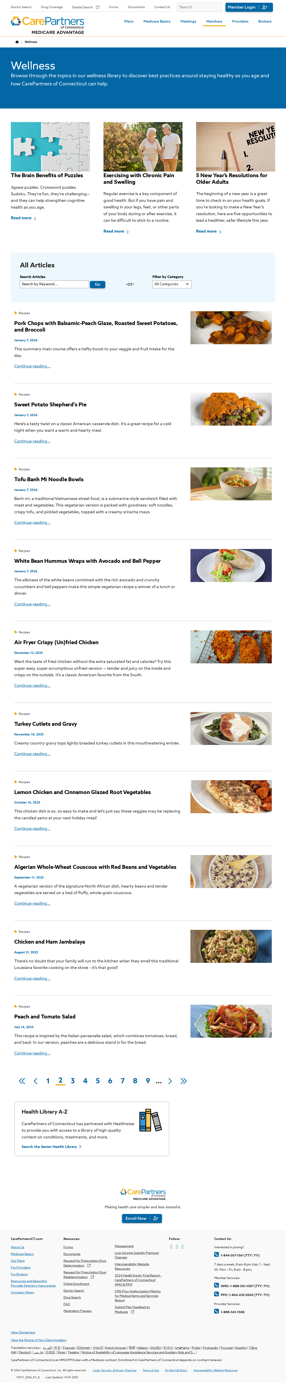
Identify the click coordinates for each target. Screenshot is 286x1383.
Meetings (188, 22)
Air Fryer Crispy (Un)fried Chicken (56, 642)
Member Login (242, 7)
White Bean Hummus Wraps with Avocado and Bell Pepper (87, 561)
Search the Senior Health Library (49, 1147)
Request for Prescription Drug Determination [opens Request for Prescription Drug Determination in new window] (84, 1263)
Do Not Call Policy (176, 1370)
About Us (17, 1247)
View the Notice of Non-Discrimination (38, 1340)
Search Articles (32, 277)
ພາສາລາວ (182, 1348)
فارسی (38, 1352)
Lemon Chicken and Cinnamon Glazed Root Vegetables (82, 792)
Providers (240, 22)
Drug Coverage (52, 7)
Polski (196, 1348)
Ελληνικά (83, 1348)
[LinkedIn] (183, 1247)
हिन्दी (132, 1348)
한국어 (168, 1348)
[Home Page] (47, 25)
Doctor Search (21, 7)
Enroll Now (136, 1219)
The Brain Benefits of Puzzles (47, 175)
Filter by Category (167, 277)
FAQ (66, 1304)
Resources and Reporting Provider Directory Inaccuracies (33, 1283)
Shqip (61, 1352)
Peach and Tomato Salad (45, 1017)
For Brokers (19, 1274)
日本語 (50, 1352)
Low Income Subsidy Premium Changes (137, 1255)
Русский (226, 1348)
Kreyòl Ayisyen (116, 1348)
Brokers (265, 22)
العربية (47, 1348)
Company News (22, 1292)
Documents (136, 7)
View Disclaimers (23, 1332)
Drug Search (72, 1297)
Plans (129, 22)
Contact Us (162, 7)
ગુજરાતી (97, 1348)
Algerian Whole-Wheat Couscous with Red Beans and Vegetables (95, 867)
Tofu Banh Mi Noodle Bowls (49, 479)
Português (210, 1348)
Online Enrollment (76, 1284)
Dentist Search (82, 7)
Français (69, 1348)
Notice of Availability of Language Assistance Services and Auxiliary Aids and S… (138, 1352)
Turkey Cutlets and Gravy (45, 724)
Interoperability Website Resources (132, 1266)
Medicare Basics (157, 22)
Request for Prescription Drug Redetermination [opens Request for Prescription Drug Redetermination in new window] (84, 1275)
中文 (57, 1348)
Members (214, 22)
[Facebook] (171, 1247)
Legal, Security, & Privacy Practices (114, 1370)
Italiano (142, 1348)
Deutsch (25, 1352)
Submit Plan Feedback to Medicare (132, 1310)
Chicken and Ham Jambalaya (49, 942)
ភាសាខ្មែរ (155, 1348)
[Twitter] (177, 1247)
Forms (113, 7)
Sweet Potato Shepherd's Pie (50, 405)
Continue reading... (32, 366)
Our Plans (18, 1261)
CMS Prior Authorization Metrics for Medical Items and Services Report (138, 1296)
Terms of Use (151, 1370)
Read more (21, 218)
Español (240, 1348)
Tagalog (73, 1352)
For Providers (20, 1267)
